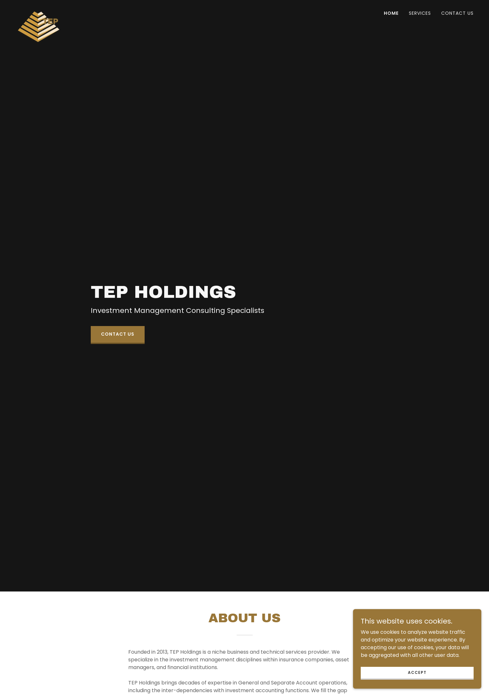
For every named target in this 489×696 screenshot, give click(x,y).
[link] (38, 11)
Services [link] (420, 13)
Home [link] (391, 13)
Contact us (117, 334)
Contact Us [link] (457, 13)
